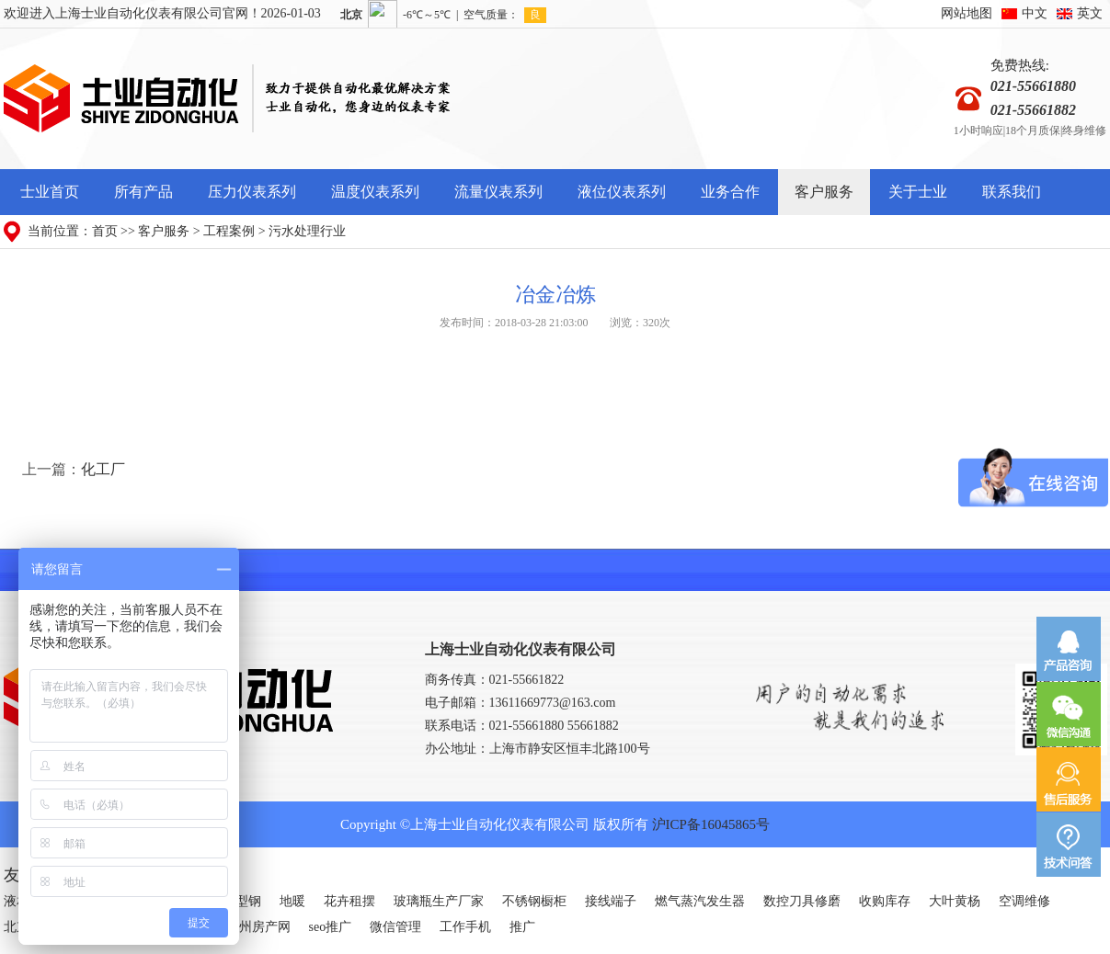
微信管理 (395, 927)
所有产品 (143, 191)
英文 (1090, 13)
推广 (522, 927)
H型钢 (243, 901)
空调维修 (1024, 901)
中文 (1034, 13)
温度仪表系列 (375, 191)
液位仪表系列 (622, 191)
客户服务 (824, 191)
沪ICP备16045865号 (711, 824)
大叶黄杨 (954, 901)
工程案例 (229, 231)
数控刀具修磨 (802, 901)
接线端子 (610, 901)
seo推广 (330, 927)
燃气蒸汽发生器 (700, 901)
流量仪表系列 (498, 191)
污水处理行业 (307, 231)
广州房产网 (258, 927)
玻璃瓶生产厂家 (439, 901)
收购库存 (884, 901)
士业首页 (49, 191)
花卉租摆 (349, 901)
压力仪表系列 (252, 191)
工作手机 (465, 927)
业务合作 (730, 191)
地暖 (292, 901)
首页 (105, 231)
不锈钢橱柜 (534, 901)
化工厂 (103, 469)
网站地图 (966, 13)
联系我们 (1011, 191)
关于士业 (917, 191)
